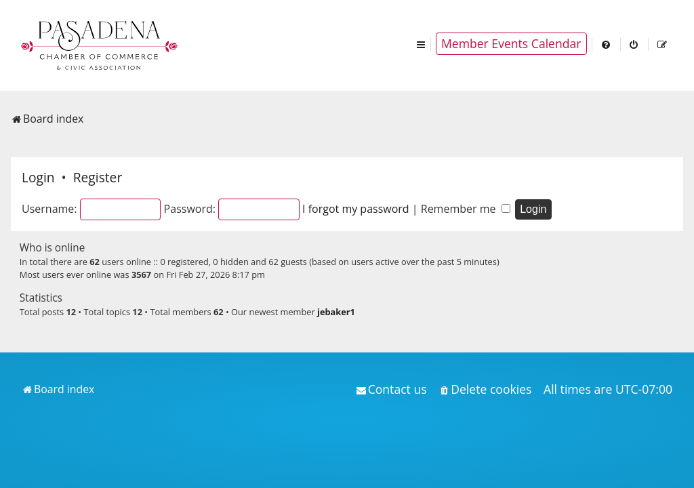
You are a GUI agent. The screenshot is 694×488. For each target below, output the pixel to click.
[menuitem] (606, 43)
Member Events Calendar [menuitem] (511, 43)
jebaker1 (336, 312)
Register (97, 177)
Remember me (465, 208)
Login (38, 177)
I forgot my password (355, 208)
